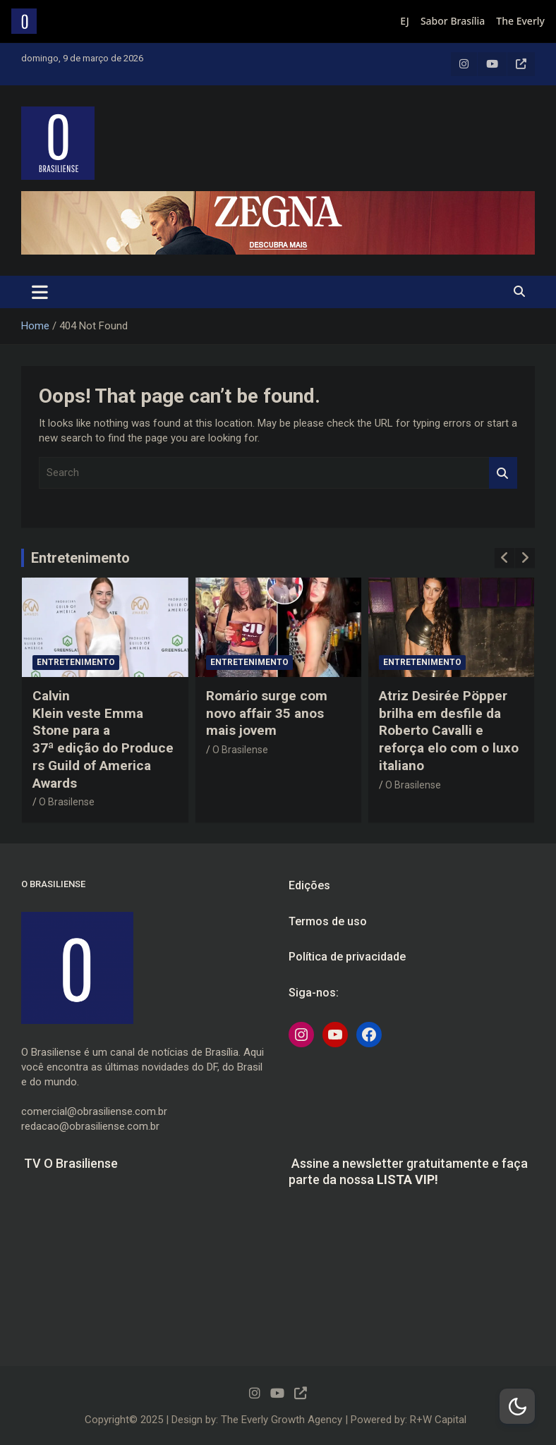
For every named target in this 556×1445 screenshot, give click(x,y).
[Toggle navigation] (40, 292)
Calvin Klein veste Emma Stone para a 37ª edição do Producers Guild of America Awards (103, 739)
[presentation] (504, 558)
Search (503, 473)
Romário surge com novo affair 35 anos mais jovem (266, 713)
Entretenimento (80, 557)
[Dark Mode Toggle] (517, 1406)
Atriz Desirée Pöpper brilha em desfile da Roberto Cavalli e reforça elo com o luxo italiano (449, 731)
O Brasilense (67, 801)
